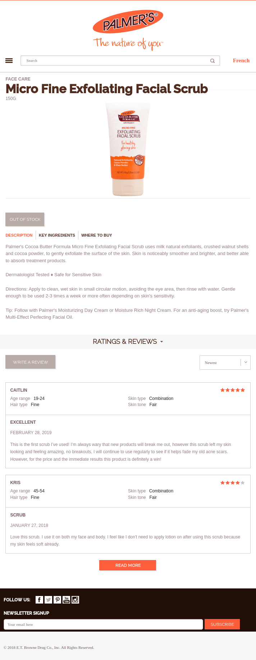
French (241, 60)
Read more (128, 565)
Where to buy (96, 235)
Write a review (30, 362)
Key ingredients (57, 235)
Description (18, 235)
